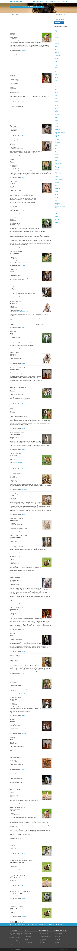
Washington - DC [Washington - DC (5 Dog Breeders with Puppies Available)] (58, 217)
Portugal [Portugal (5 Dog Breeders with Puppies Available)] (56, 161)
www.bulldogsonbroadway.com (18, 544)
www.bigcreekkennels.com (17, 462)
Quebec (23, 363)
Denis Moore (13, 331)
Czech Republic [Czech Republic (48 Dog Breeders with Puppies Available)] (57, 55)
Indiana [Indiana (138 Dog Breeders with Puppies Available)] (56, 83)
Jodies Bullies (14, 678)
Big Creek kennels (15, 453)
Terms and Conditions (29, 942)
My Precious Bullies (15, 697)
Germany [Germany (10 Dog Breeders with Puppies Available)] (56, 70)
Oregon (23, 155)
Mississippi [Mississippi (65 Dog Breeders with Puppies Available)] (56, 120)
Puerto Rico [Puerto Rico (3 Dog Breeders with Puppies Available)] (57, 164)
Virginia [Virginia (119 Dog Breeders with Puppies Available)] (56, 214)
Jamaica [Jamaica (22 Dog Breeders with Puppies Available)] (56, 92)
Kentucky (24, 769)
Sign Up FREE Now (58, 22)
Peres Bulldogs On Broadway (18, 535)
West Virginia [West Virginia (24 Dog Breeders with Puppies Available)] (57, 219)
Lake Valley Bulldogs (16, 473)
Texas (23, 296)
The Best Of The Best (16, 906)
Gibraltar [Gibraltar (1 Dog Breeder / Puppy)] (56, 73)
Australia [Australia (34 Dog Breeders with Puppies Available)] (56, 37)
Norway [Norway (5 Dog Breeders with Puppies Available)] (56, 145)
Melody (12, 159)
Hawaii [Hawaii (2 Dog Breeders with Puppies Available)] (56, 76)
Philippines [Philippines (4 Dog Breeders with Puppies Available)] (56, 158)
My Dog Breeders (16, 1)
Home (34, 1)
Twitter (61, 949)
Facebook (63, 949)
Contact (46, 1)
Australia (23, 428)
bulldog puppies (14, 140)
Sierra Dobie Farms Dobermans (45, 940)
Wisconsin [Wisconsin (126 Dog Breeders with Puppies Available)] (56, 220)
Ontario (23, 449)
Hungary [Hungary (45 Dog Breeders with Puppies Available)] (56, 77)
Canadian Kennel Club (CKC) (60, 934)
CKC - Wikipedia (57, 940)
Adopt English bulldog (16, 607)
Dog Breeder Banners (29, 936)
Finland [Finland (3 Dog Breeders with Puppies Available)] (56, 64)
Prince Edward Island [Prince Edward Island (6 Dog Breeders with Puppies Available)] (58, 163)
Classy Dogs (13, 269)
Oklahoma (24, 101)
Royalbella (13, 217)
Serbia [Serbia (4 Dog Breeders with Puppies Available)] (56, 178)
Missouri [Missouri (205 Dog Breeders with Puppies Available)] (56, 121)
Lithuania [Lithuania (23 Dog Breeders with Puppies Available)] (56, 101)
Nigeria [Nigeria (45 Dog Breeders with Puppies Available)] (56, 141)
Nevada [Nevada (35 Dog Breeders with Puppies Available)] (56, 127)
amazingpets (13, 55)
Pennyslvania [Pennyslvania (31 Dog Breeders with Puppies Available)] (57, 157)
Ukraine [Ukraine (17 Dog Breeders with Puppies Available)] (56, 201)
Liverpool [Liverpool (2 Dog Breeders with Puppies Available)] (56, 102)
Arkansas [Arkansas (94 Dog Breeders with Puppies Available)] (56, 36)
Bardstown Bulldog (15, 757)
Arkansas (24, 572)
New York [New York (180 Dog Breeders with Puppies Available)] (56, 138)
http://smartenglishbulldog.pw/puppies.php (20, 311)
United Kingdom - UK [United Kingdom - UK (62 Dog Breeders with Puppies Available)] (58, 204)
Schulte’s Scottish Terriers (44, 933)
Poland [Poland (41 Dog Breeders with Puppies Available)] (56, 160)
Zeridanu (12, 845)
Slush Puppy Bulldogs (16, 519)
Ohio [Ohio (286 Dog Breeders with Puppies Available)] (55, 148)
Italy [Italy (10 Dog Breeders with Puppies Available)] (55, 90)
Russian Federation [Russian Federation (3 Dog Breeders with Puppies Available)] (58, 173)
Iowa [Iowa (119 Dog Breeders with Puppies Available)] (55, 86)
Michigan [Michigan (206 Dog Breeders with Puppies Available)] (56, 117)
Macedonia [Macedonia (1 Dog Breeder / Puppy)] (56, 105)
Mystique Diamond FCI (16, 106)
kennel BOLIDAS (15, 719)
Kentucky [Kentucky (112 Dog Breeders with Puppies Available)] (56, 96)
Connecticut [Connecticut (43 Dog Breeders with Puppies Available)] (57, 52)
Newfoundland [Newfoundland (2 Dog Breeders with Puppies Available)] (57, 130)
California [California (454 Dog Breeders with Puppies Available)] (56, 46)
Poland (23, 135)
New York (24, 327)
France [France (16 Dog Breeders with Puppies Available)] (56, 67)
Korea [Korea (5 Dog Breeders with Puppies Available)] (56, 98)
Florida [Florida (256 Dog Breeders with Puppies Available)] (56, 65)
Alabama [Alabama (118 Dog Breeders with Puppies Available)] (56, 28)
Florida (23, 177)
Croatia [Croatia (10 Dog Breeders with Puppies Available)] (56, 53)
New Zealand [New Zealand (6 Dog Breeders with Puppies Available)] (57, 139)
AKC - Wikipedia (57, 942)
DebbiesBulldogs (15, 656)
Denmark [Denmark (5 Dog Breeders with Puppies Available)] (56, 58)
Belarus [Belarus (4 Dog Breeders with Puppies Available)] (56, 39)
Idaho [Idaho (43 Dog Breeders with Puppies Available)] (56, 79)
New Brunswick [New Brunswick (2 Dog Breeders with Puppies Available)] (57, 129)
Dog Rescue (27, 943)
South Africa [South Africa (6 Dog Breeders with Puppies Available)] (57, 182)
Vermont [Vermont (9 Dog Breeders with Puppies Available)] (56, 213)
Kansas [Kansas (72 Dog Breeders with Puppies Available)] (56, 95)
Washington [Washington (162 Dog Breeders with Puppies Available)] (57, 216)
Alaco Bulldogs (14, 494)
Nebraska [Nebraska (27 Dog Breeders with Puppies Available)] (56, 124)
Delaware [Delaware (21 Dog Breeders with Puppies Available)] (56, 56)
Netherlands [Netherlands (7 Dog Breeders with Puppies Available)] (57, 126)
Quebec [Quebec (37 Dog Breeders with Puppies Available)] (56, 166)
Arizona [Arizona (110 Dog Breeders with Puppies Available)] (56, 34)
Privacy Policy (27, 940)
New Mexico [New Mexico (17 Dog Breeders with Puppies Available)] (57, 136)
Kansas (23, 468)
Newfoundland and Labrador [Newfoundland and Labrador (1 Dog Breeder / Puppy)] (60, 132)
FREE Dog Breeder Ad (59, 924)
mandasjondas (14, 14)
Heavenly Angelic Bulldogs (18, 387)
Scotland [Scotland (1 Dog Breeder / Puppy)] (56, 176)
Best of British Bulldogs (17, 251)
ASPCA (56, 937)
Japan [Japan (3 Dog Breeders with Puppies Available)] (56, 93)
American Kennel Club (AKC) (60, 933)
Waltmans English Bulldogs (18, 807)
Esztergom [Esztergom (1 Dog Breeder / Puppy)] (56, 62)
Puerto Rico (24, 50)
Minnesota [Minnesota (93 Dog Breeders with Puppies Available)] (56, 118)
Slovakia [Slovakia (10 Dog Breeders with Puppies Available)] (56, 181)
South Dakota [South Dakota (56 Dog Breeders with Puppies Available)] (57, 185)
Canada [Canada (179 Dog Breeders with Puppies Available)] (56, 47)
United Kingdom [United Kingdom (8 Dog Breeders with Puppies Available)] (57, 203)
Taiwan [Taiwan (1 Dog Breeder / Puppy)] (56, 192)
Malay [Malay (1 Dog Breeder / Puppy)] (56, 108)
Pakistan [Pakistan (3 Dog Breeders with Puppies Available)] (56, 154)
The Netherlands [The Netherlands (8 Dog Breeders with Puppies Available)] (57, 198)
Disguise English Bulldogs (17, 433)
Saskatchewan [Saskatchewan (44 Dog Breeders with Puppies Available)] (57, 175)
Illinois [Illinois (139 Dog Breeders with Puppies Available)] (56, 80)
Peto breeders (42, 942)
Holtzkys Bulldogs (15, 789)
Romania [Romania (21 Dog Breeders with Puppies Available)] (56, 170)
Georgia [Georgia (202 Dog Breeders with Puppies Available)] (56, 68)
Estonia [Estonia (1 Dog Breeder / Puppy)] (56, 61)
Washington (24, 489)
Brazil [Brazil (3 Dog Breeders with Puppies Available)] (56, 42)
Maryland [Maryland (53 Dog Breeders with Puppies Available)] (56, 113)
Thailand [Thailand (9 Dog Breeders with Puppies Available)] (56, 197)
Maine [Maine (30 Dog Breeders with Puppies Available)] (56, 107)
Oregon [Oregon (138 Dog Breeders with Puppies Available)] (56, 152)
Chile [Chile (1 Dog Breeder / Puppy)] (55, 49)
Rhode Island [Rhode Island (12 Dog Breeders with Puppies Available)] (57, 169)
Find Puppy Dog (52, 1)
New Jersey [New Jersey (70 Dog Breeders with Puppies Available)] (57, 135)
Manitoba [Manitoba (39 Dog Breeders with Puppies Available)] (56, 111)
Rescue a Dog (64, 1)
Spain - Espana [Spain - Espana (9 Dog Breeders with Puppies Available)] (57, 188)
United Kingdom (25, 247)
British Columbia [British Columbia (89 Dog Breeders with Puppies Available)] (57, 43)
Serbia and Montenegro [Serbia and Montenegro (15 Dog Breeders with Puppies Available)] (59, 179)
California (24, 348)
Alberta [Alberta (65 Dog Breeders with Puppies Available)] (56, 31)
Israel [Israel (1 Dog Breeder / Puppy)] (56, 89)
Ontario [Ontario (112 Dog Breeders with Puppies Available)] (56, 151)
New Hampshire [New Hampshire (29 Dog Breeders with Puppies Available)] (57, 133)
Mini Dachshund (43, 939)
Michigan (24, 382)
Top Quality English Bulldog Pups (20, 891)
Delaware (24, 898)
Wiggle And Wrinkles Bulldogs (19, 876)
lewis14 (12, 408)
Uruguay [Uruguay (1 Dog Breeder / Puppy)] (56, 209)
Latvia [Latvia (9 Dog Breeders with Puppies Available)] (56, 99)
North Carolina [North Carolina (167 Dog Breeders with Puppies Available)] (57, 142)
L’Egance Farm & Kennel (17, 368)
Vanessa (12, 737)
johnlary (12, 286)
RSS (66, 949)
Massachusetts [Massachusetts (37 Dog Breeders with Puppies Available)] (57, 114)
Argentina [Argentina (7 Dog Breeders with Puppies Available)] (56, 33)
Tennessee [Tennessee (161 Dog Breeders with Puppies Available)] (56, 194)
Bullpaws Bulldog (15, 352)
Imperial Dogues (14, 774)
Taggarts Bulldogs (15, 556)
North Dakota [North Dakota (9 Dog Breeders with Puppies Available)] (57, 144)
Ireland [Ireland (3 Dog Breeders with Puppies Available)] (56, 87)
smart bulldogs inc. (15, 301)
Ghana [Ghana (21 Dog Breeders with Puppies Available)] (56, 71)
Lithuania (24, 733)
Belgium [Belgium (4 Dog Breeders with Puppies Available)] (56, 40)
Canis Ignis (42, 934)
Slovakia (23, 853)
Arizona (23, 265)
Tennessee (24, 403)
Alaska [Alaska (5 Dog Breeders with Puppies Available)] (56, 30)
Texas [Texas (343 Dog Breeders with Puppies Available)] (56, 195)
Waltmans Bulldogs (15, 577)
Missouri (23, 803)
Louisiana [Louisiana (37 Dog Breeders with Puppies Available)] (56, 104)
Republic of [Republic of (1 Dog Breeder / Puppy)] (57, 167)
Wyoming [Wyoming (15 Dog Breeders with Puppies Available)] (56, 222)
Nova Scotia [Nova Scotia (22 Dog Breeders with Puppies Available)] (57, 147)
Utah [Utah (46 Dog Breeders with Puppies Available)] (55, 210)
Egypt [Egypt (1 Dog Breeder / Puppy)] (56, 59)
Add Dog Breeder (40, 1)
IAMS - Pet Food (57, 939)
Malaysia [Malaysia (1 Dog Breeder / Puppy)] (56, 110)
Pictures (58, 1)
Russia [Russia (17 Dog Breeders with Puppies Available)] (56, 172)
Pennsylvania (24, 752)
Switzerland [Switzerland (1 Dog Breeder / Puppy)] (57, 191)
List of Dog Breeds (58, 936)
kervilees (12, 633)
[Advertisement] (30, 23)
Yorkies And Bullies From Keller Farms (21, 860)
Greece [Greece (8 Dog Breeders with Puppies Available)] (56, 74)
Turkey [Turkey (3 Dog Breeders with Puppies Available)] (56, 200)
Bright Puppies (14, 181)
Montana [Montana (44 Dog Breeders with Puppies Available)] (56, 123)
